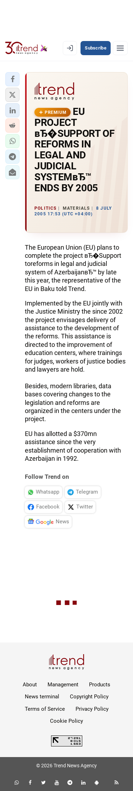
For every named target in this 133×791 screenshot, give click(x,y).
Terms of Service (45, 709)
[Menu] (120, 48)
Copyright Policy (89, 696)
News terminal (42, 696)
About (30, 684)
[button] (12, 79)
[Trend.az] (26, 48)
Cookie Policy (66, 721)
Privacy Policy (92, 709)
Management (63, 684)
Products (99, 684)
